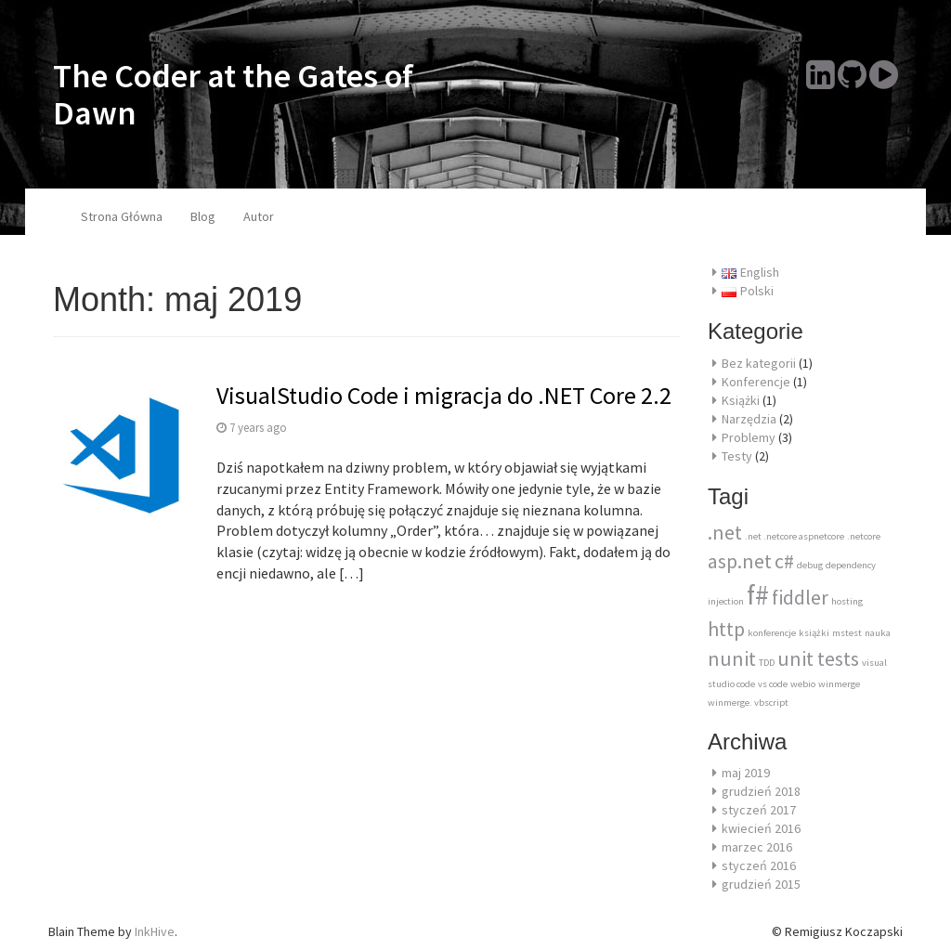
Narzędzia (749, 418)
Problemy (748, 437)
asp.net (740, 561)
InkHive (155, 931)
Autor (258, 216)
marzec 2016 (757, 847)
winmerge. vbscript (748, 702)
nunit (732, 658)
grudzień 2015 (761, 884)
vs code (773, 684)
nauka (878, 633)
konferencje (772, 633)
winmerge (839, 684)
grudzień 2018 (761, 791)
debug (810, 565)
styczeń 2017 (759, 809)
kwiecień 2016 (761, 828)
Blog (202, 216)
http (726, 629)
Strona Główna (122, 216)
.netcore (863, 536)
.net (725, 532)
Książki (741, 400)
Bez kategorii (759, 363)
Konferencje (756, 381)
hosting (847, 601)
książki (814, 633)
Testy (737, 456)
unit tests (818, 658)
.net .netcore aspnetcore (794, 536)
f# (758, 595)
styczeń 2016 (759, 865)
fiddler (800, 597)
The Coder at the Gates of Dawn (233, 94)
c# (784, 561)
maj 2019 (746, 772)
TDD (767, 663)
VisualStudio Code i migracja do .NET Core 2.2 (443, 395)
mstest (847, 633)
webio (802, 684)
